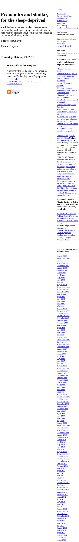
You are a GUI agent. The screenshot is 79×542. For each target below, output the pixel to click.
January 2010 (62, 435)
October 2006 (62, 342)
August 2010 (62, 451)
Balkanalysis (62, 18)
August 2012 (62, 509)
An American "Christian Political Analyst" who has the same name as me (67, 215)
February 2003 (62, 270)
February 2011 (62, 466)
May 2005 (61, 301)
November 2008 (63, 401)
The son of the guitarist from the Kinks (66, 136)
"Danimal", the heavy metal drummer (65, 96)
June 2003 (61, 280)
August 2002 (62, 256)
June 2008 (61, 389)
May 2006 (61, 330)
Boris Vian (61, 44)
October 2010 (62, 456)
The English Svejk (64, 46)
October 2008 (62, 399)
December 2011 (63, 490)
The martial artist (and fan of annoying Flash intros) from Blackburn (67, 77)
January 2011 (62, 463)
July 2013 (60, 525)
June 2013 (61, 523)
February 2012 (62, 494)
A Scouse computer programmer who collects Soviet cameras (67, 90)
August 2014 (62, 535)
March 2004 (61, 294)
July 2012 (60, 506)
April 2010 (61, 442)
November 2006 (63, 344)
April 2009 (61, 413)
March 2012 (61, 497)
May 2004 (61, 299)
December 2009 (63, 432)
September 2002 (63, 258)
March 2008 (61, 382)
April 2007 (61, 356)
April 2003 (61, 275)
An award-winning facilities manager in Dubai (65, 130)
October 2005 (62, 313)
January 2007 (62, 349)
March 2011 (61, 468)
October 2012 (62, 513)
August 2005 (62, 308)
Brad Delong (62, 25)
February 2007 (62, 351)
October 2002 (62, 261)
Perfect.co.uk (62, 21)
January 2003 (62, 268)
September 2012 (63, 511)
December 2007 (63, 375)
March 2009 (61, 411)
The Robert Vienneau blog (67, 28)
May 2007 (61, 358)
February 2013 (62, 518)
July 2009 (60, 420)
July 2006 (60, 335)
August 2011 (62, 480)
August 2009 (62, 423)
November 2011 (63, 487)
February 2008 (62, 380)
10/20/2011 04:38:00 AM (14, 84)
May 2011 (61, 473)
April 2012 (61, 499)
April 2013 (61, 521)
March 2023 (61, 540)
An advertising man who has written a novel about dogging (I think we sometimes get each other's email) (67, 121)
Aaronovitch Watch (64, 16)
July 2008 (60, 392)
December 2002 (63, 265)
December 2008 (63, 404)
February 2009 (62, 409)
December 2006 (63, 347)
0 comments (13, 81)
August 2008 (62, 394)
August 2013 (62, 528)
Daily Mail (27, 71)
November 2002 (63, 263)
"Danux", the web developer (64, 70)
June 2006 (61, 332)
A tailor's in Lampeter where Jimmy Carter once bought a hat (67, 111)
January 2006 (62, 320)
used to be (14, 79)
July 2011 (60, 478)
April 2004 (61, 296)
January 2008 (62, 378)
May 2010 (61, 444)
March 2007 (61, 354)
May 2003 (61, 277)
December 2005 (63, 318)
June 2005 (61, 304)
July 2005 (60, 306)
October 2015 (62, 537)
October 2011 (62, 485)
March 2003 (61, 273)
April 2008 (61, 385)
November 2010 (63, 459)
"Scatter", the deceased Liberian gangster (66, 231)
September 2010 (63, 454)
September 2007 (63, 368)
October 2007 (62, 370)
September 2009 (63, 425)
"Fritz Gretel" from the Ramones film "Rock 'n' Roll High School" (66, 159)
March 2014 (61, 530)
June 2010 (61, 447)
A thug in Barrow (63, 240)
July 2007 (60, 363)
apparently (65, 140)
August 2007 (62, 366)
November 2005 (63, 316)
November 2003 (63, 289)
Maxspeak (61, 23)
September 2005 (63, 311)
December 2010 (63, 461)
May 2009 (61, 416)
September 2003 (63, 287)
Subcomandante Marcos (66, 39)
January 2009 (62, 406)
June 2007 (61, 361)
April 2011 (61, 471)
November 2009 (63, 430)
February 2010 (62, 437)
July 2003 (60, 282)
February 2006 (62, 323)
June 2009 (61, 418)
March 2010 (61, 440)
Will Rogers (61, 41)
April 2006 (61, 327)
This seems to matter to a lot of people (67, 54)
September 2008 (63, 397)
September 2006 (63, 339)
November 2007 (63, 373)
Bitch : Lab (61, 13)
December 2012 (63, 516)
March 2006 (61, 325)
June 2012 (61, 504)
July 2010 (60, 449)
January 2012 (62, 492)
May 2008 (61, 387)
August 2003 (62, 285)
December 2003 (63, 292)
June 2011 (61, 475)
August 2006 (62, 337)
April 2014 (61, 533)
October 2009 (62, 428)
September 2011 (63, 482)
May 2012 (61, 502)
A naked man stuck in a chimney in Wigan (66, 236)
